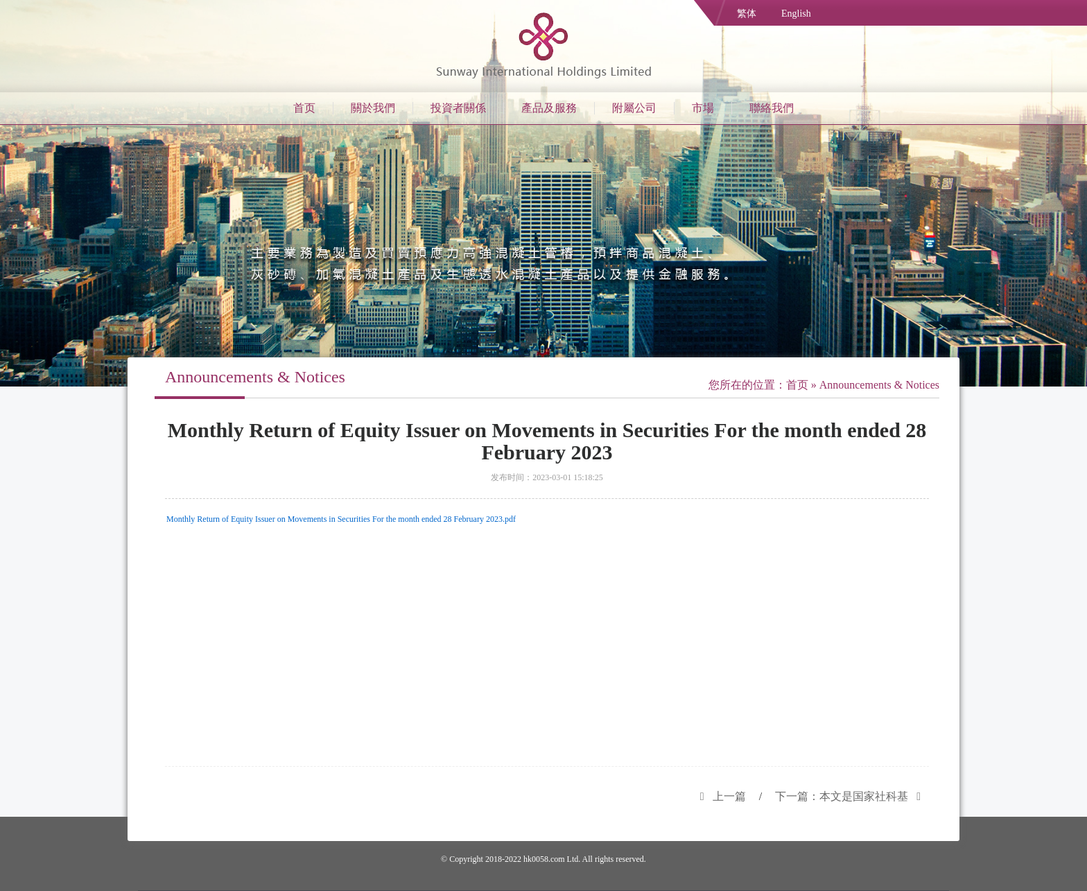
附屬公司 (634, 108)
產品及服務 (549, 108)
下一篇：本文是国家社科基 (852, 796)
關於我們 (373, 108)
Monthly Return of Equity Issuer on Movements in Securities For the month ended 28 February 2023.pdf (341, 519)
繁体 (746, 13)
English (796, 13)
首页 (304, 108)
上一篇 (719, 796)
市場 (703, 108)
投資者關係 (458, 108)
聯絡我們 (771, 108)
